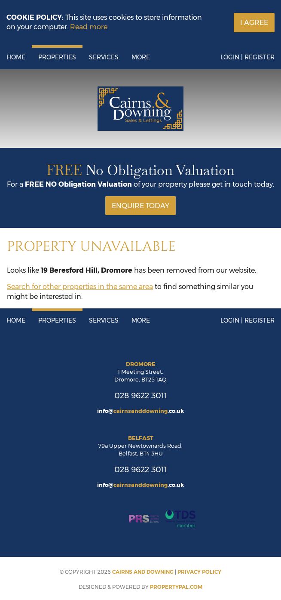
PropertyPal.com (176, 587)
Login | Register (247, 57)
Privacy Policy (199, 572)
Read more (88, 27)
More (140, 57)
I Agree (254, 22)
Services (104, 57)
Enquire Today (140, 206)
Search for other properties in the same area (80, 287)
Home (15, 57)
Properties (57, 57)
